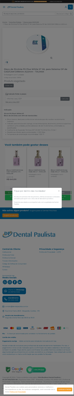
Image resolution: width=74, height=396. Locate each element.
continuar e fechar (64, 389)
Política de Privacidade (18, 392)
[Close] (59, 191)
